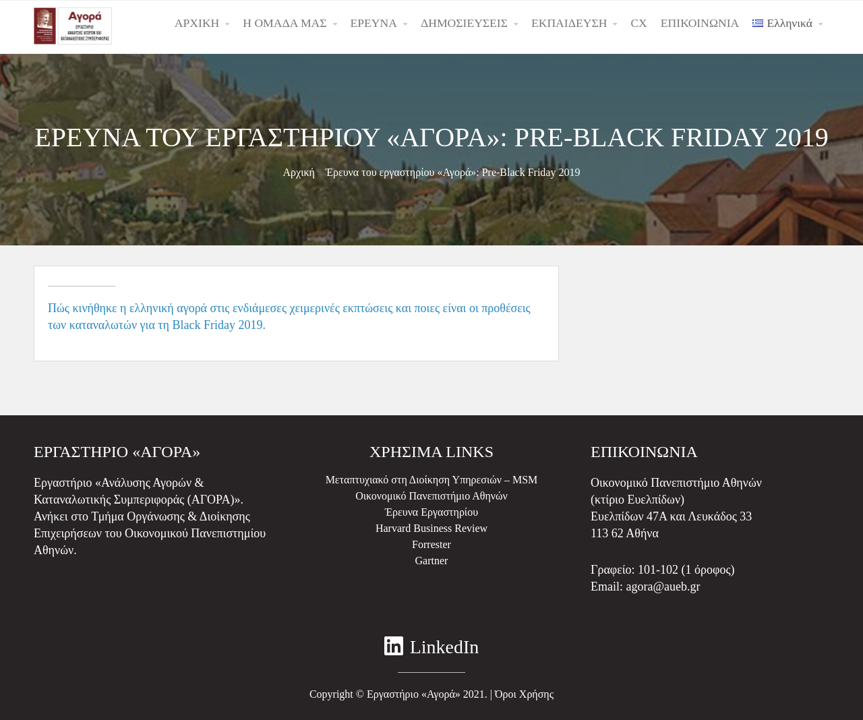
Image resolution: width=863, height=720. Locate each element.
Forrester (431, 544)
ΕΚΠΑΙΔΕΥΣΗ (569, 23)
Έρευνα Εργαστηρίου (431, 512)
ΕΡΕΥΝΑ (374, 23)
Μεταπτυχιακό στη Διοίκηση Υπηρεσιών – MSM (432, 479)
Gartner (431, 560)
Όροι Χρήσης (524, 694)
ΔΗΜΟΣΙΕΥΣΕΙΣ (464, 23)
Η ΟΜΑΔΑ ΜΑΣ (284, 23)
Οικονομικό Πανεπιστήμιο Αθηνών (431, 496)
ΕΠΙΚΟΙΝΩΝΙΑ (700, 23)
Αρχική (299, 172)
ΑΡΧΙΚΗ (197, 23)
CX (638, 23)
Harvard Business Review (431, 528)
